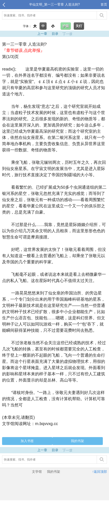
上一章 (42, 33)
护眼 (65, 26)
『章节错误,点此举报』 (23, 50)
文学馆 (37, 471)
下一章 (67, 33)
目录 (55, 33)
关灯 (79, 26)
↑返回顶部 (99, 471)
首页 (104, 4)
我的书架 (77, 441)
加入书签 (27, 441)
